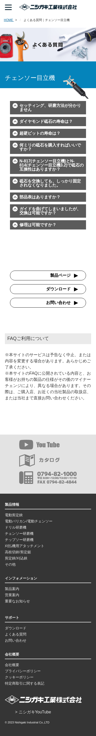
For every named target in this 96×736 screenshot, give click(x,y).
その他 (10, 564)
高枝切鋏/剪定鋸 (18, 552)
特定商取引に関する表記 (24, 683)
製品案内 (12, 589)
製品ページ (60, 275)
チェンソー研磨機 (19, 533)
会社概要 (12, 665)
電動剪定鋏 (14, 515)
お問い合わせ (58, 302)
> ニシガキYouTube (33, 712)
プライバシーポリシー (23, 671)
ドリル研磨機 (15, 527)
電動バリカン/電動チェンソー (28, 521)
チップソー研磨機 (19, 540)
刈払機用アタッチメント (24, 546)
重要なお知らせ (17, 601)
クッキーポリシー (19, 677)
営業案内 (12, 595)
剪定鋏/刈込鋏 (16, 558)
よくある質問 (15, 634)
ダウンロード (58, 289)
